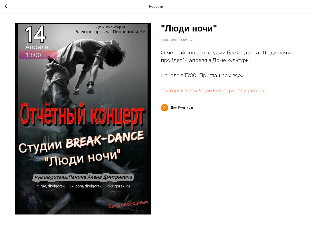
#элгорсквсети (179, 90)
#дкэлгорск (251, 90)
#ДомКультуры (217, 90)
